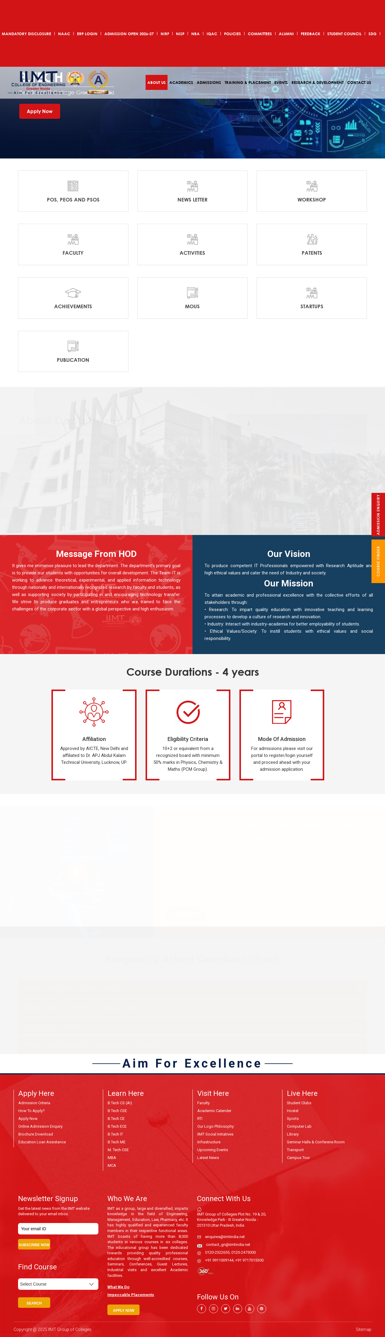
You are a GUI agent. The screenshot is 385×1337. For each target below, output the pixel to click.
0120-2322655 (217, 1252)
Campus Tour (298, 1157)
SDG (372, 33)
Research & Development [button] (317, 82)
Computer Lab (299, 1126)
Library (293, 1134)
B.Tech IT (115, 1134)
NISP (180, 33)
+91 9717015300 (249, 1260)
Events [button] (281, 82)
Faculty (203, 1103)
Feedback (310, 33)
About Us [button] (156, 82)
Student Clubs (299, 1103)
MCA (112, 1165)
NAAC (64, 33)
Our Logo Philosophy (215, 1126)
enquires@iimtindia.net (225, 1236)
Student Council (344, 33)
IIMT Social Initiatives (215, 1134)
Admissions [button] (209, 82)
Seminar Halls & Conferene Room (316, 1142)
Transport (295, 1150)
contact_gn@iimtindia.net (228, 1244)
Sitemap (363, 1329)
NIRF (165, 33)
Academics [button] (181, 82)
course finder (378, 561)
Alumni (286, 33)
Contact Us (359, 82)
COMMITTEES (260, 33)
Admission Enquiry (378, 514)
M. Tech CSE (118, 1150)
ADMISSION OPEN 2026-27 (129, 33)
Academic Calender (214, 1110)
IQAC (212, 33)
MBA (112, 1157)
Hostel (292, 1110)
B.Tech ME (116, 1142)
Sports (293, 1118)
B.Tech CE (116, 1118)
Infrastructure (208, 1142)
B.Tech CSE (117, 1110)
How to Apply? (31, 1110)
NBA (195, 33)
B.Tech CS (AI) (120, 1103)
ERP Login (87, 33)
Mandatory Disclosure (26, 33)
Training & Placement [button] (248, 82)
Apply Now (40, 111)
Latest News (208, 1157)
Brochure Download (35, 1134)
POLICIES (232, 33)
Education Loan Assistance (42, 1142)
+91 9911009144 (219, 1260)
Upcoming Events (212, 1150)
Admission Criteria (34, 1103)
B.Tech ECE (117, 1126)
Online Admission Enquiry (40, 1126)
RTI (199, 1118)
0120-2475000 (243, 1252)
